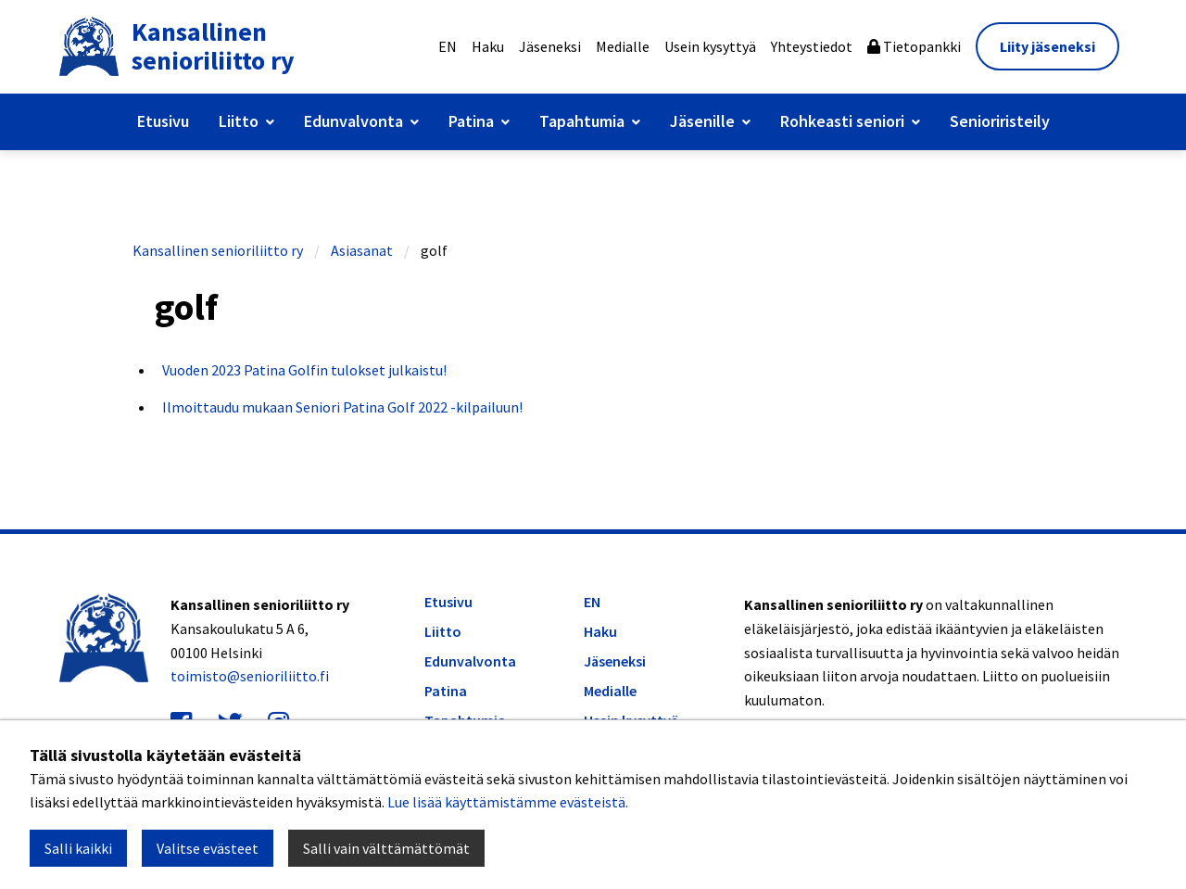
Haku (488, 46)
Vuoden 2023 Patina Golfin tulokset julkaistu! (304, 370)
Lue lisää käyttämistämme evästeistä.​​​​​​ (507, 802)
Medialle (623, 46)
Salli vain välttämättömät (386, 848)
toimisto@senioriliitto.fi (249, 676)
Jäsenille (702, 121)
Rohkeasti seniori (842, 121)
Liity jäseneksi (1047, 46)
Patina (471, 121)
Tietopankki (914, 46)
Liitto (239, 121)
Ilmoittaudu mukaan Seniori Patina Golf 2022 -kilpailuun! (342, 407)
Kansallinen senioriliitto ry (217, 250)
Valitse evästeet (208, 848)
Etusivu (163, 121)
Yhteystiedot (811, 46)
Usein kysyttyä (710, 46)
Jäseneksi (550, 46)
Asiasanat (362, 250)
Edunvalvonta (353, 121)
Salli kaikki (78, 848)
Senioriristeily (1000, 121)
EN (447, 46)
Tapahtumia (582, 121)
